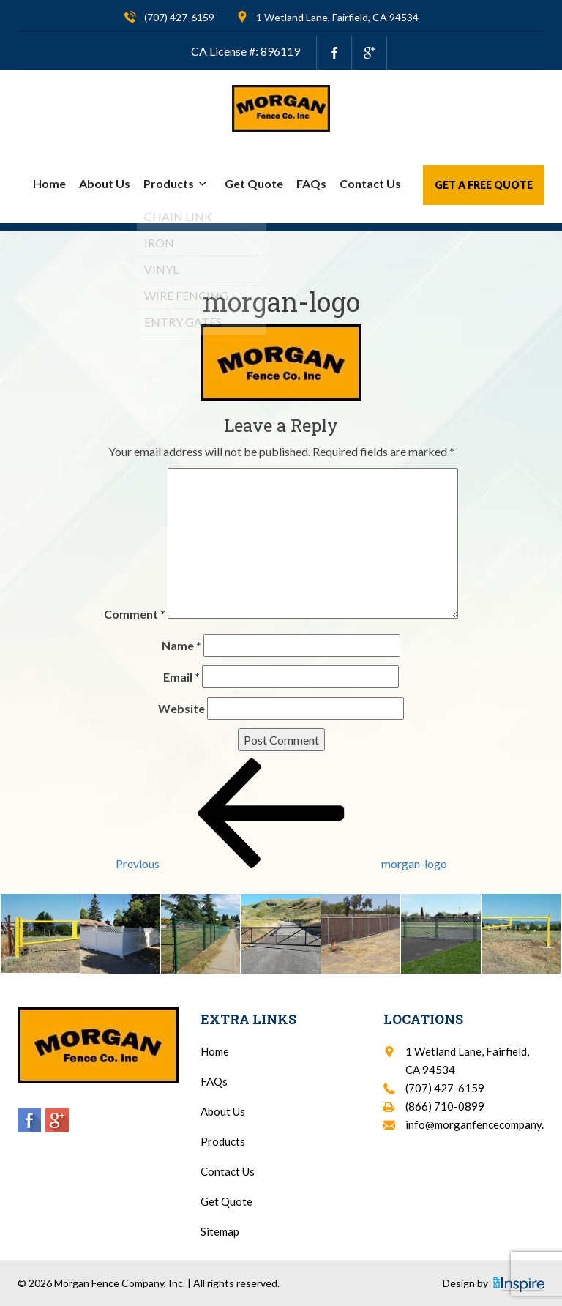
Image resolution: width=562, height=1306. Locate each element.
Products (177, 183)
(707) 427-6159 (179, 17)
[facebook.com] (334, 53)
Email (181, 677)
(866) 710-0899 (444, 1106)
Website (181, 708)
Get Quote (254, 183)
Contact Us (370, 183)
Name (181, 645)
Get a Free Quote (484, 185)
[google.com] (369, 53)
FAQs (311, 183)
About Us (104, 183)
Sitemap (220, 1231)
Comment (134, 614)
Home (49, 183)
